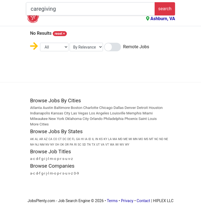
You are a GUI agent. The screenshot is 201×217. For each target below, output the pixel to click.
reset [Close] (60, 34)
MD (120, 139)
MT (151, 139)
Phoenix (131, 119)
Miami (147, 113)
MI (130, 139)
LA (110, 139)
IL (93, 139)
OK (62, 144)
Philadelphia (114, 119)
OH (57, 144)
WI (116, 144)
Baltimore (62, 108)
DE (69, 139)
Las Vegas (79, 113)
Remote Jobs (136, 46)
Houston (156, 108)
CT (60, 139)
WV (122, 144)
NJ (37, 144)
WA (112, 144)
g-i (43, 159)
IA (86, 139)
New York (56, 119)
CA (50, 139)
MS (146, 139)
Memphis (133, 113)
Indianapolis (40, 113)
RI (75, 144)
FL (73, 139)
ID (89, 139)
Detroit (142, 108)
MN (135, 139)
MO (140, 139)
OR (67, 144)
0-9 (76, 173)
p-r (59, 159)
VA (102, 144)
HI (82, 139)
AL (36, 139)
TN (89, 144)
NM (42, 144)
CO (55, 139)
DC (65, 139)
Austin (48, 108)
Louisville (117, 113)
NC (156, 139)
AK (32, 139)
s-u (64, 159)
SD (84, 144)
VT (107, 144)
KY (105, 139)
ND (161, 139)
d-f (38, 159)
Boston (76, 108)
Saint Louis (148, 119)
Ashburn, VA (162, 18)
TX (93, 144)
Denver (130, 108)
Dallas (118, 108)
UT (98, 144)
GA (78, 139)
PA (71, 144)
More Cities (39, 124)
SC (79, 144)
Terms (112, 201)
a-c (32, 159)
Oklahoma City (77, 119)
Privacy (127, 201)
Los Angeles (99, 113)
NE (166, 139)
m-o (53, 159)
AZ (45, 139)
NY (52, 144)
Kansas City (60, 113)
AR (41, 139)
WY (127, 144)
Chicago (106, 108)
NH (32, 144)
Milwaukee (39, 119)
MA (115, 139)
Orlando (96, 119)
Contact (143, 201)
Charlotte (90, 108)
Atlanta (36, 108)
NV (47, 144)
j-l (47, 159)
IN (96, 139)
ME (125, 139)
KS (101, 139)
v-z (70, 159)
